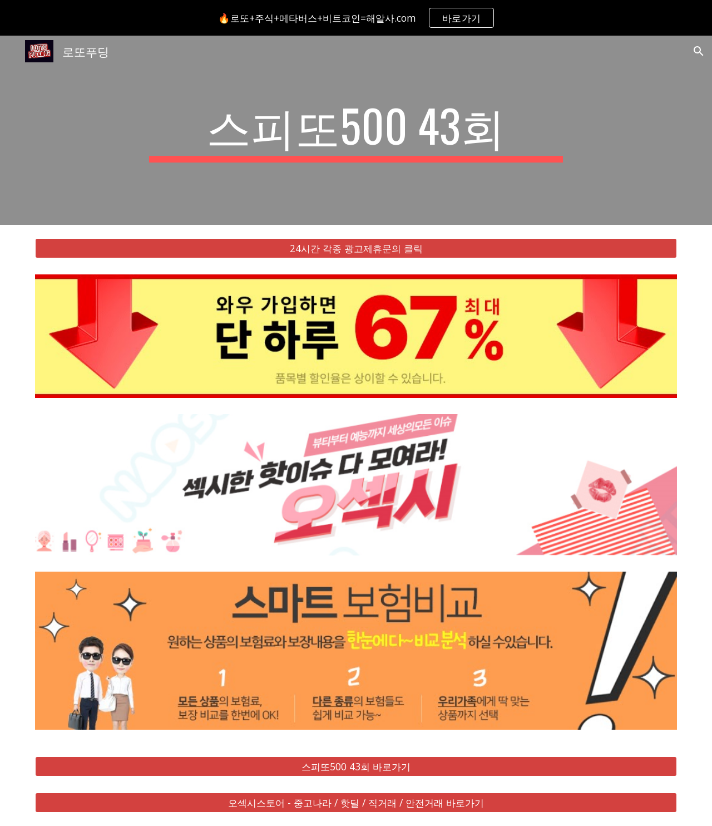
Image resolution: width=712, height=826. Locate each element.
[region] (356, 18)
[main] (356, 130)
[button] (698, 51)
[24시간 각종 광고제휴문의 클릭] (356, 248)
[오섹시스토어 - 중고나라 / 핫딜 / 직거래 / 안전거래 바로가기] (356, 802)
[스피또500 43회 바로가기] (356, 766)
